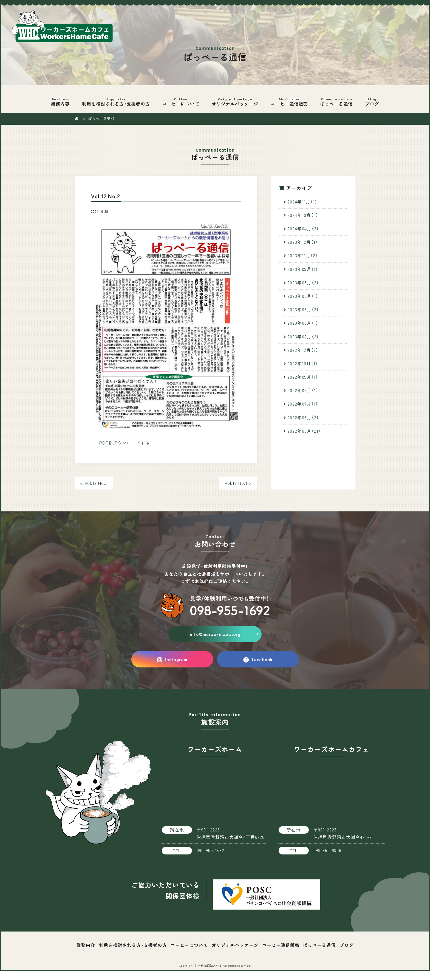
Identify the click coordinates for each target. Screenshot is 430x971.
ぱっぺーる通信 (336, 98)
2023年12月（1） (302, 242)
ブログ (372, 98)
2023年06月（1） (302, 296)
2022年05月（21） (304, 431)
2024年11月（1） (302, 201)
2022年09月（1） (302, 376)
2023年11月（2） (302, 255)
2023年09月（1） (302, 269)
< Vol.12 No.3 (94, 483)
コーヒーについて (181, 98)
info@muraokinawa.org (215, 634)
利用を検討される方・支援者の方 (116, 98)
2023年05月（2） (303, 309)
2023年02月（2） (303, 336)
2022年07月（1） (302, 403)
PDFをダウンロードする (124, 442)
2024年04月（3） (303, 228)
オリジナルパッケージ (235, 98)
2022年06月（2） (303, 417)
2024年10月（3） (302, 215)
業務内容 (60, 98)
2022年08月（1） (302, 390)
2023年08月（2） (303, 282)
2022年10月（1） (302, 363)
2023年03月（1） (302, 322)
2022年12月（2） (302, 350)
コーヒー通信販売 (289, 98)
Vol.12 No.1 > (238, 483)
